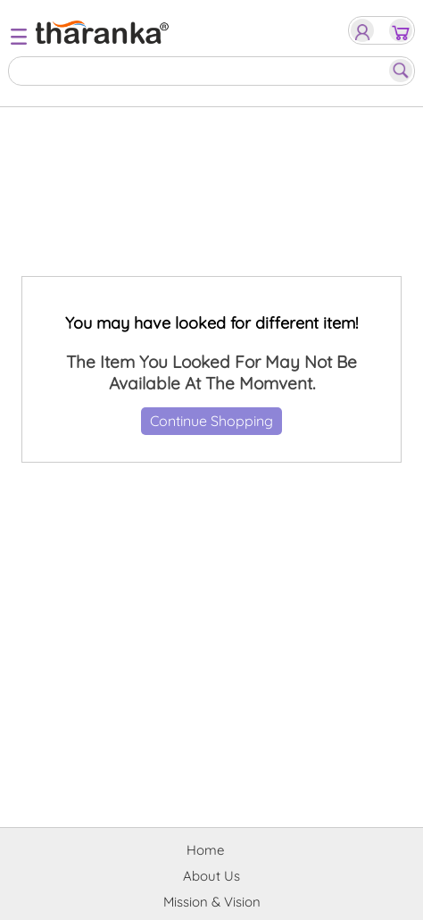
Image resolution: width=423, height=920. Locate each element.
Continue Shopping (211, 421)
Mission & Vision (212, 901)
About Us (211, 875)
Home (205, 849)
